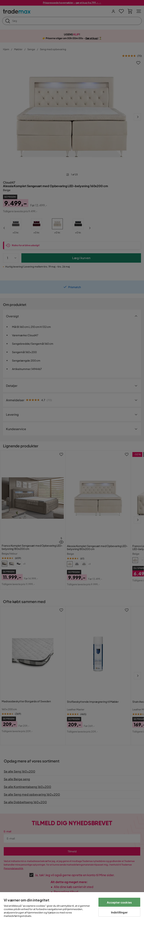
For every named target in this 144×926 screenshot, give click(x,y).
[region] (72, 909)
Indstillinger (119, 912)
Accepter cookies (119, 902)
